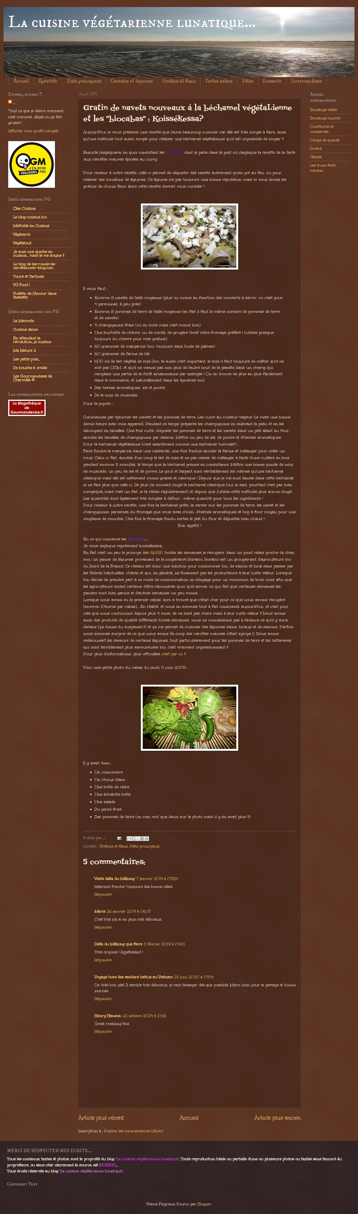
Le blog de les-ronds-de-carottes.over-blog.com (34, 265)
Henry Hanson (108, 1015)
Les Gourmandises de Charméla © (32, 378)
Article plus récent (101, 1117)
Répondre (103, 894)
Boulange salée (323, 109)
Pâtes (247, 81)
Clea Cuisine (24, 208)
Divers (316, 148)
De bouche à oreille (30, 367)
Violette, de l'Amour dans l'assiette (34, 295)
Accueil (21, 81)
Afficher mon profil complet (33, 130)
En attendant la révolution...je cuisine (32, 339)
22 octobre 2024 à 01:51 (144, 1015)
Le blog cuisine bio (30, 217)
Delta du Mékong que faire (118, 944)
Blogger (204, 1204)
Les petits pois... (26, 359)
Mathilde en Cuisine (31, 225)
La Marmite (23, 320)
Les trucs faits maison (323, 168)
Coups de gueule (325, 139)
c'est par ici (172, 654)
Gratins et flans (179, 81)
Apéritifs (48, 81)
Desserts (272, 81)
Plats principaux (84, 81)
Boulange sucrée (325, 118)
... (14, 102)
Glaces (316, 156)
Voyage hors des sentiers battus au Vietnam (134, 976)
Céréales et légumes (132, 81)
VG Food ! (21, 284)
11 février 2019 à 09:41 (164, 944)
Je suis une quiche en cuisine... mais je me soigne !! (38, 253)
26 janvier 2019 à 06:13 (128, 911)
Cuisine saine (25, 329)
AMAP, (157, 552)
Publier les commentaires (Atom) (133, 1130)
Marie (100, 911)
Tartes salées (219, 81)
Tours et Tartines (28, 276)
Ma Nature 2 (24, 350)
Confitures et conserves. (322, 129)
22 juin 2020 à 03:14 (194, 976)
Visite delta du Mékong (115, 878)
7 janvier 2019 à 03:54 (157, 878)
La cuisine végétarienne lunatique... (132, 22)
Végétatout (22, 243)
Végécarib (21, 234)
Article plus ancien (278, 1117)
